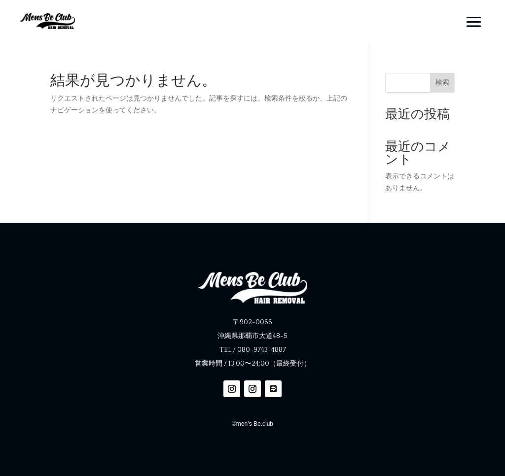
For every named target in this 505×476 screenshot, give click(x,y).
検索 (442, 82)
